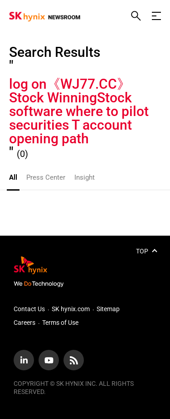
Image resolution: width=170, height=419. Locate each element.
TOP (142, 251)
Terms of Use (60, 322)
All (13, 177)
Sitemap (108, 309)
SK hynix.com (71, 309)
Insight (84, 177)
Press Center (45, 177)
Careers (24, 322)
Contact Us (29, 309)
